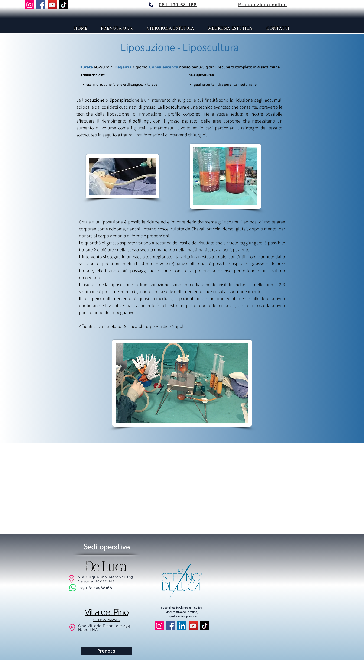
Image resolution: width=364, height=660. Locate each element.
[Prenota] (106, 651)
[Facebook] (41, 4)
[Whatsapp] (72, 587)
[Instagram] (29, 4)
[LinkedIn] (181, 625)
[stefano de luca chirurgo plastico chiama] (151, 4)
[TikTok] (63, 4)
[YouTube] (52, 4)
